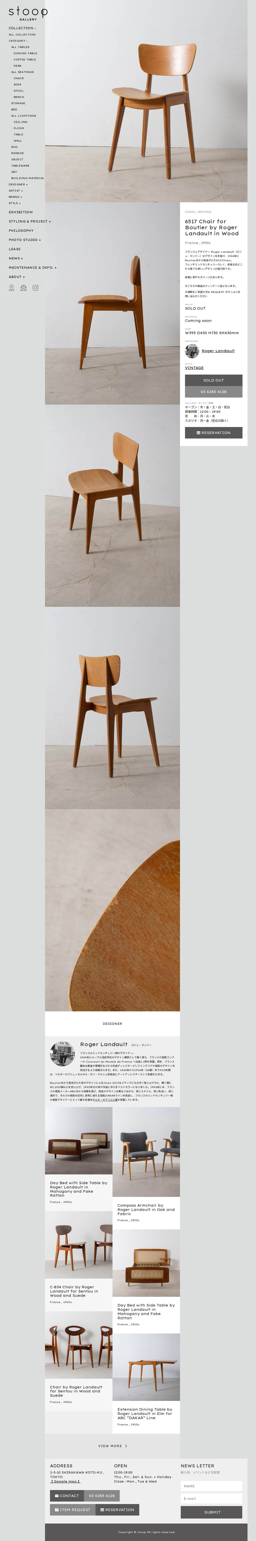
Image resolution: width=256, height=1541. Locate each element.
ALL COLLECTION (22, 34)
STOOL (19, 90)
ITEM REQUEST (75, 1510)
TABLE (19, 134)
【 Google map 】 (65, 1481)
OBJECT (17, 159)
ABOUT (15, 277)
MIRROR (17, 153)
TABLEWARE (20, 165)
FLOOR (19, 128)
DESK (18, 65)
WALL (18, 140)
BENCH (19, 97)
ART (14, 172)
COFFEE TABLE (25, 59)
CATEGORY (17, 40)
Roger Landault (210, 351)
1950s (205, 243)
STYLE (13, 203)
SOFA (18, 84)
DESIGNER (17, 184)
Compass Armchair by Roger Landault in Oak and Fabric (146, 1209)
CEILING (21, 122)
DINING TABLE (26, 53)
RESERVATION (216, 433)
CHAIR (19, 78)
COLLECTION (21, 28)
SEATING (204, 212)
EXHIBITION (21, 212)
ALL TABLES (20, 47)
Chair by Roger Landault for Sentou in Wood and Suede (76, 1391)
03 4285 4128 (213, 392)
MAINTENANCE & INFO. (31, 267)
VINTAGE (194, 368)
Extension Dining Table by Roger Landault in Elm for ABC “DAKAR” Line (145, 1413)
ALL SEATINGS (22, 72)
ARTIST (14, 190)
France (191, 243)
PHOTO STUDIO (23, 240)
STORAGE (18, 103)
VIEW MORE (110, 1446)
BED (14, 109)
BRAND (14, 197)
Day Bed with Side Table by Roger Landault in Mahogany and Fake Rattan (78, 1189)
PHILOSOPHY (21, 230)
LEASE (15, 249)
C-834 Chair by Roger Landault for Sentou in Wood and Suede (74, 1291)
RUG (14, 147)
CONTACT (69, 1496)
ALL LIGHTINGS (23, 115)
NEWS (14, 258)
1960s (67, 1402)
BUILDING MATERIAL (28, 178)
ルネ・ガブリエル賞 (106, 1099)
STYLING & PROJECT (28, 221)
